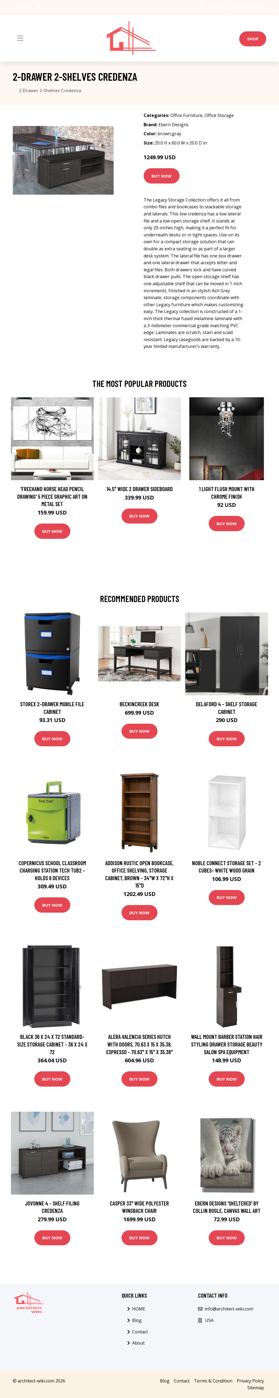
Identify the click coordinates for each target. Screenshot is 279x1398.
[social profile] (39, 7)
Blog (137, 1320)
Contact (140, 1332)
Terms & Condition (213, 1381)
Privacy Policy (250, 1381)
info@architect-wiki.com (241, 7)
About (138, 1343)
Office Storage (219, 115)
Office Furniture (186, 115)
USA (210, 7)
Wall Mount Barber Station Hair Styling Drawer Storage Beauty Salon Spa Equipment (226, 1044)
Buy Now (161, 176)
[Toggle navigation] (20, 38)
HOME (138, 1309)
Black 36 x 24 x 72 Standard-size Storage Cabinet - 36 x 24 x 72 (52, 1044)
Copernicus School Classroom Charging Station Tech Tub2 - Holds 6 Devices (52, 870)
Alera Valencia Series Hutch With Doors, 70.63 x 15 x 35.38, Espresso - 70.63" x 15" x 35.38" (139, 1044)
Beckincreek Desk (139, 703)
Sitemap (255, 1388)
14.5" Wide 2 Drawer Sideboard (139, 488)
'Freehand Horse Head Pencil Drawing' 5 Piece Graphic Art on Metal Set (52, 496)
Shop (252, 38)
